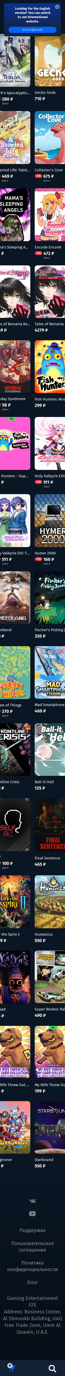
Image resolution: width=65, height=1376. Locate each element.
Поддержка (32, 1230)
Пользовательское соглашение (32, 1246)
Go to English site (32, 29)
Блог (32, 1282)
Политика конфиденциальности (32, 1266)
